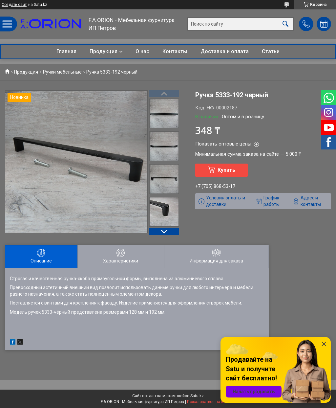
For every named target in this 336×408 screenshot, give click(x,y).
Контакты (174, 51)
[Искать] (285, 24)
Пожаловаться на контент (211, 401)
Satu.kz (197, 396)
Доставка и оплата (224, 51)
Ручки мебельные (62, 72)
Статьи (271, 51)
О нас (142, 51)
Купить (226, 170)
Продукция (103, 51)
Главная (66, 51)
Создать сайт (14, 4)
